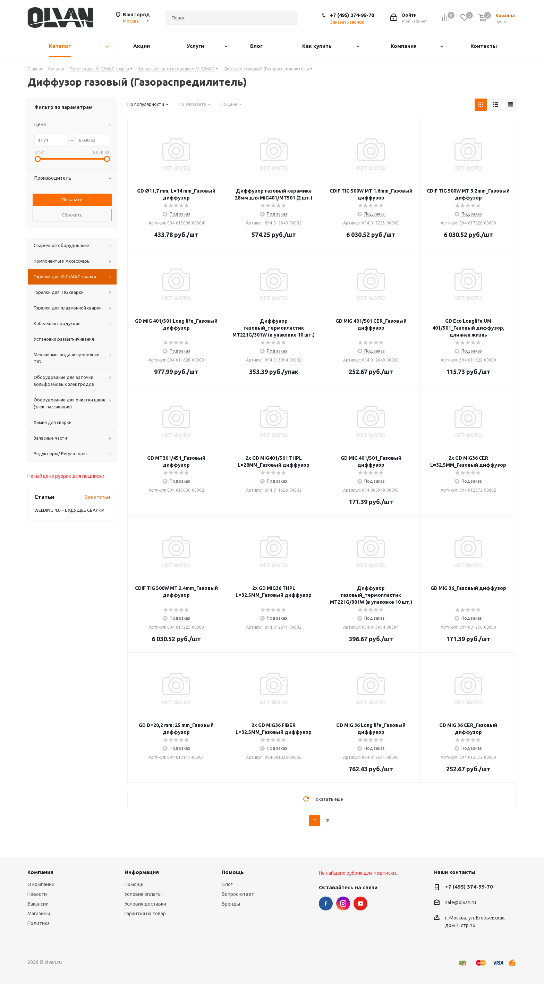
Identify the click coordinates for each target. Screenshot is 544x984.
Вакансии (38, 904)
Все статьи (97, 497)
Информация (142, 872)
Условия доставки (145, 904)
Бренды (231, 904)
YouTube (360, 903)
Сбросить (72, 214)
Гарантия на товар (145, 913)
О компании (40, 884)
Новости (37, 894)
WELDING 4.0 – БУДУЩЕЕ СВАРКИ (69, 510)
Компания (40, 872)
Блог (227, 884)
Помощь (134, 884)
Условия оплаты (143, 894)
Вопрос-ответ (238, 894)
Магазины (38, 913)
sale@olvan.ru (460, 902)
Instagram (343, 903)
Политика (38, 923)
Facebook (326, 903)
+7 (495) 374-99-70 (352, 15)
